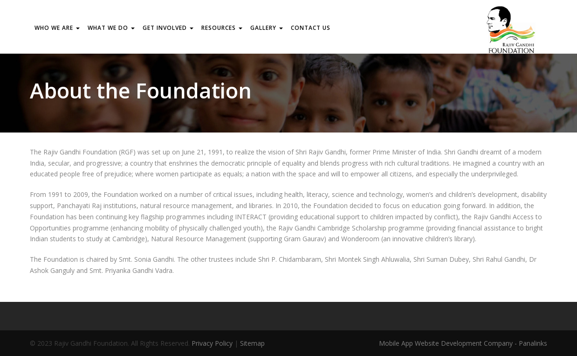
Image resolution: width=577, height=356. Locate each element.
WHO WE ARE (57, 28)
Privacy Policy (212, 343)
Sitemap (252, 343)
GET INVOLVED (168, 28)
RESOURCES (221, 28)
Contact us (310, 28)
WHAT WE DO (111, 28)
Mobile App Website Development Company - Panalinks (463, 343)
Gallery (266, 28)
